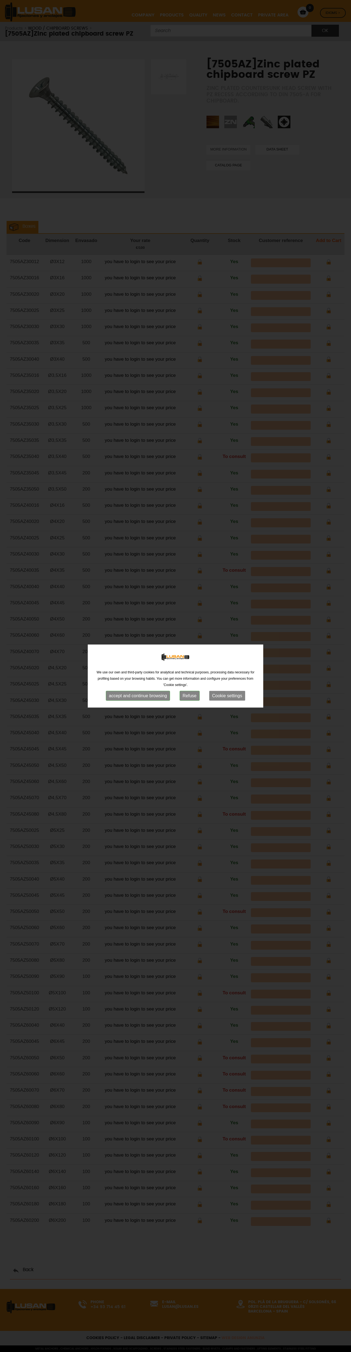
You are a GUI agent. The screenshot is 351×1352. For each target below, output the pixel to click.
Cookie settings (227, 668)
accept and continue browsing (138, 668)
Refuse (190, 668)
